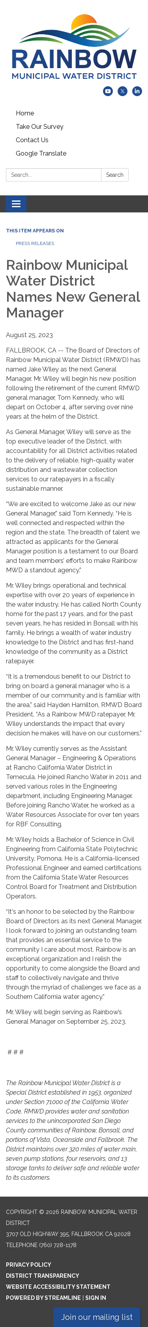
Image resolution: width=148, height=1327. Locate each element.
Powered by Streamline (43, 1298)
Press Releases (35, 243)
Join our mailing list (97, 1317)
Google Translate (41, 153)
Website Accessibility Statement (58, 1287)
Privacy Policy (28, 1265)
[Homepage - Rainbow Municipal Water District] (74, 47)
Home (25, 113)
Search (115, 175)
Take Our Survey (40, 126)
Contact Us (32, 140)
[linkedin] (137, 94)
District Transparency (42, 1276)
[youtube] (108, 94)
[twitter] (122, 94)
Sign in (95, 1298)
